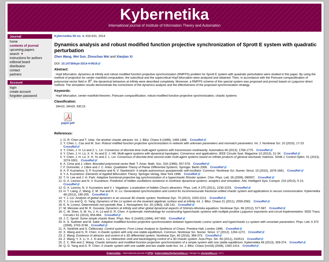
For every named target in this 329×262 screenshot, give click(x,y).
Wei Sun (79, 56)
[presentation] (90, 81)
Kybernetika (114, 253)
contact (15, 70)
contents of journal (24, 45)
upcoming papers (22, 49)
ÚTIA (150, 253)
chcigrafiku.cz (209, 253)
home (14, 41)
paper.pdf (68, 123)
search (14, 54)
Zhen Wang (63, 56)
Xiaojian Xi (125, 56)
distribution (17, 66)
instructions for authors (26, 58)
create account (20, 91)
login (13, 87)
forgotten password (23, 96)
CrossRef (196, 139)
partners (15, 74)
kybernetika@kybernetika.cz (171, 253)
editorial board (20, 62)
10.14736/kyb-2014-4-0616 (79, 63)
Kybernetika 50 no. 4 (69, 36)
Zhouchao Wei (98, 56)
